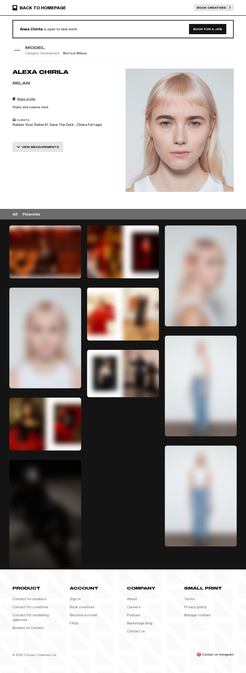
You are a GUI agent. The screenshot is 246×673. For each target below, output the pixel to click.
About (132, 599)
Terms (189, 599)
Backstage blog (139, 623)
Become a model (83, 615)
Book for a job (207, 29)
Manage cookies (197, 615)
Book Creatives (214, 7)
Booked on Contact (28, 628)
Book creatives (82, 607)
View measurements (38, 147)
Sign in (75, 599)
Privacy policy (195, 607)
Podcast (133, 615)
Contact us (136, 631)
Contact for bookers (29, 599)
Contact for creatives (30, 607)
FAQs (74, 623)
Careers (133, 607)
